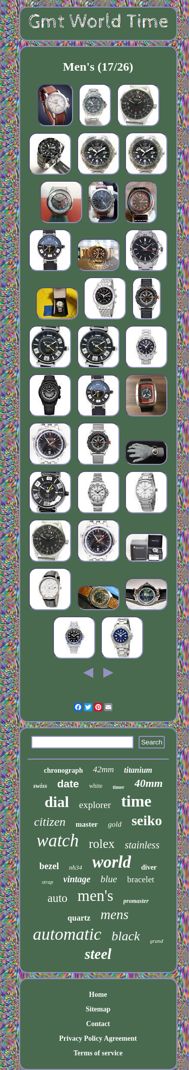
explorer (95, 804)
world (111, 862)
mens (114, 914)
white (96, 785)
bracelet (140, 879)
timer (118, 787)
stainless (142, 844)
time (136, 801)
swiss (40, 785)
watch (58, 840)
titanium (138, 770)
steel (98, 954)
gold (114, 824)
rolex (101, 843)
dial (56, 801)
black (125, 936)
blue (109, 879)
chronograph (63, 770)
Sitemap (98, 1009)
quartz (79, 918)
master (87, 824)
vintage (77, 879)
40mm (149, 783)
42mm (103, 769)
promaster (136, 900)
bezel (49, 866)
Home (98, 994)
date (68, 783)
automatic (67, 934)
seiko (147, 820)
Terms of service (98, 1053)
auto (57, 898)
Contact (98, 1024)
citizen (50, 821)
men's (95, 895)
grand (156, 941)
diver (149, 867)
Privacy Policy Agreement (98, 1038)
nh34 (75, 867)
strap (47, 882)
